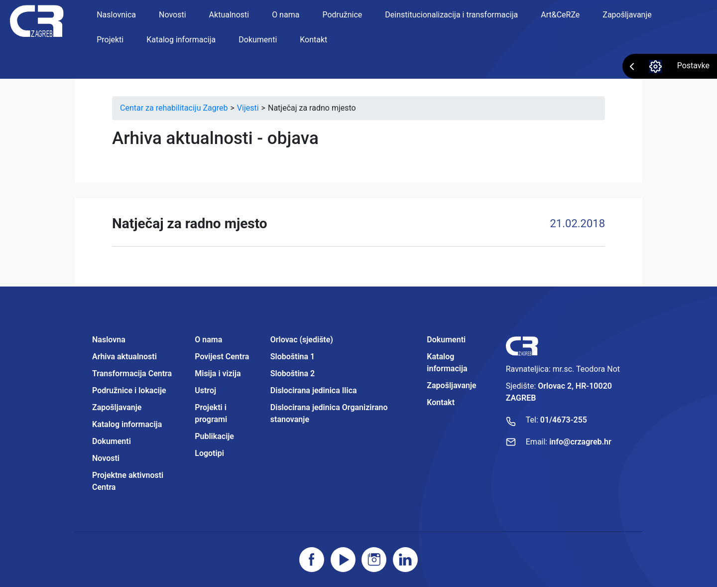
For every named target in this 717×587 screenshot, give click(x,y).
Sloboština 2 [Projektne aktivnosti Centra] (292, 373)
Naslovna (108, 339)
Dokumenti (258, 39)
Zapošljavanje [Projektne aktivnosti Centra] (451, 385)
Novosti (172, 14)
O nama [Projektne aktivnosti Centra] (208, 339)
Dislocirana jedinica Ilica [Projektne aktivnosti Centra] (313, 390)
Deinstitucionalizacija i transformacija (451, 14)
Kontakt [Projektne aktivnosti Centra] (441, 402)
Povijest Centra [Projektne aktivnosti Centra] (222, 356)
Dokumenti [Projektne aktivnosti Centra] (446, 339)
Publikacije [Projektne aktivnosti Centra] (214, 436)
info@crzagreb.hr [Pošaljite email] (580, 441)
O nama (285, 14)
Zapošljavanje (626, 14)
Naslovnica (116, 14)
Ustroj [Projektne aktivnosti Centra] (205, 390)
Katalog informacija (181, 39)
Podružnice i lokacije (129, 390)
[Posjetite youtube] (343, 559)
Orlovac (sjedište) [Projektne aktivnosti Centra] (301, 339)
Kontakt (313, 39)
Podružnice (342, 14)
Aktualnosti (229, 14)
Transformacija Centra (132, 373)
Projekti (110, 39)
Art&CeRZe (560, 14)
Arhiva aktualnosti (124, 356)
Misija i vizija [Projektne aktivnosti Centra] (217, 373)
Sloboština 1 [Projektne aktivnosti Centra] (292, 356)
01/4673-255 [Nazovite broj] (563, 420)
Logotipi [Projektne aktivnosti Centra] (209, 453)
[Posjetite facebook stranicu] (311, 559)
